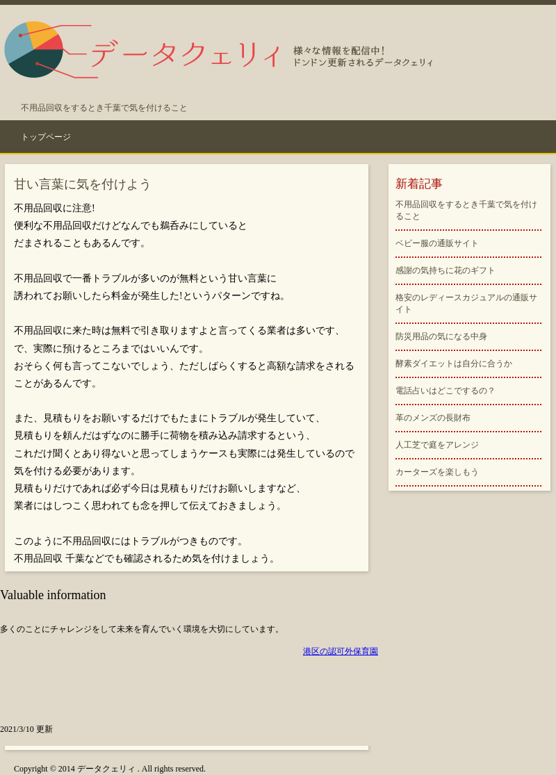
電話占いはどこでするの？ (445, 390)
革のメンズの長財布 (433, 418)
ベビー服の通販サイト (437, 243)
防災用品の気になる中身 (441, 336)
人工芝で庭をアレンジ (437, 445)
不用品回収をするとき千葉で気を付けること (466, 210)
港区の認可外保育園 (340, 651)
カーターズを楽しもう (437, 472)
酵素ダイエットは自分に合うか (453, 363)
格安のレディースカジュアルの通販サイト (466, 303)
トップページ (46, 137)
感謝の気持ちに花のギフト (445, 270)
